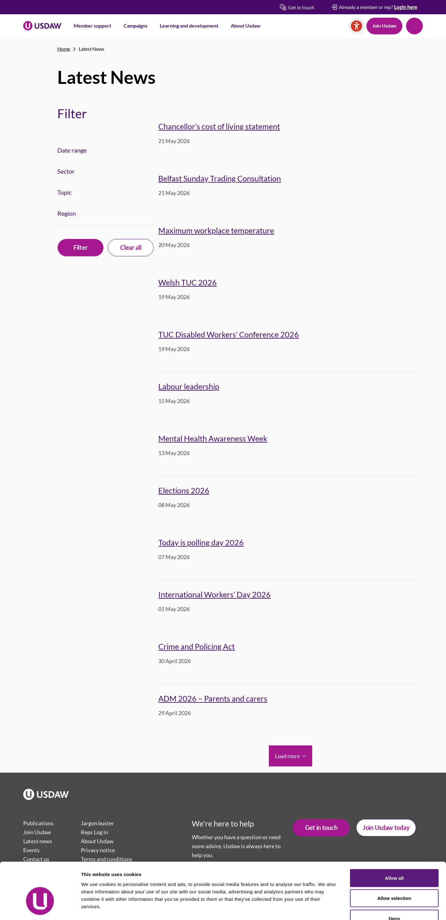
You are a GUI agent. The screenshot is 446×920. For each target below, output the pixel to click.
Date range (72, 150)
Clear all (130, 247)
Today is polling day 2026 (201, 542)
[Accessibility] (356, 26)
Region (66, 213)
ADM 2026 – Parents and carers (212, 698)
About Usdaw (245, 25)
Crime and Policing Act (196, 646)
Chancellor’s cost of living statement (219, 126)
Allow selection (394, 859)
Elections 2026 (183, 490)
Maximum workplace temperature (216, 230)
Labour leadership (188, 386)
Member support (92, 25)
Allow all (394, 838)
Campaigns (135, 25)
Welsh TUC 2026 (187, 282)
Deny (394, 879)
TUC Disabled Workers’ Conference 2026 (228, 334)
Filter (80, 247)
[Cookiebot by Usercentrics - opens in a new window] (40, 908)
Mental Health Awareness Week (212, 438)
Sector (66, 171)
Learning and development (189, 25)
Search (414, 26)
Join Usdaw (384, 25)
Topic (64, 192)
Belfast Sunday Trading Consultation (219, 178)
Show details (325, 907)
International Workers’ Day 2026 (214, 594)
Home (63, 49)
